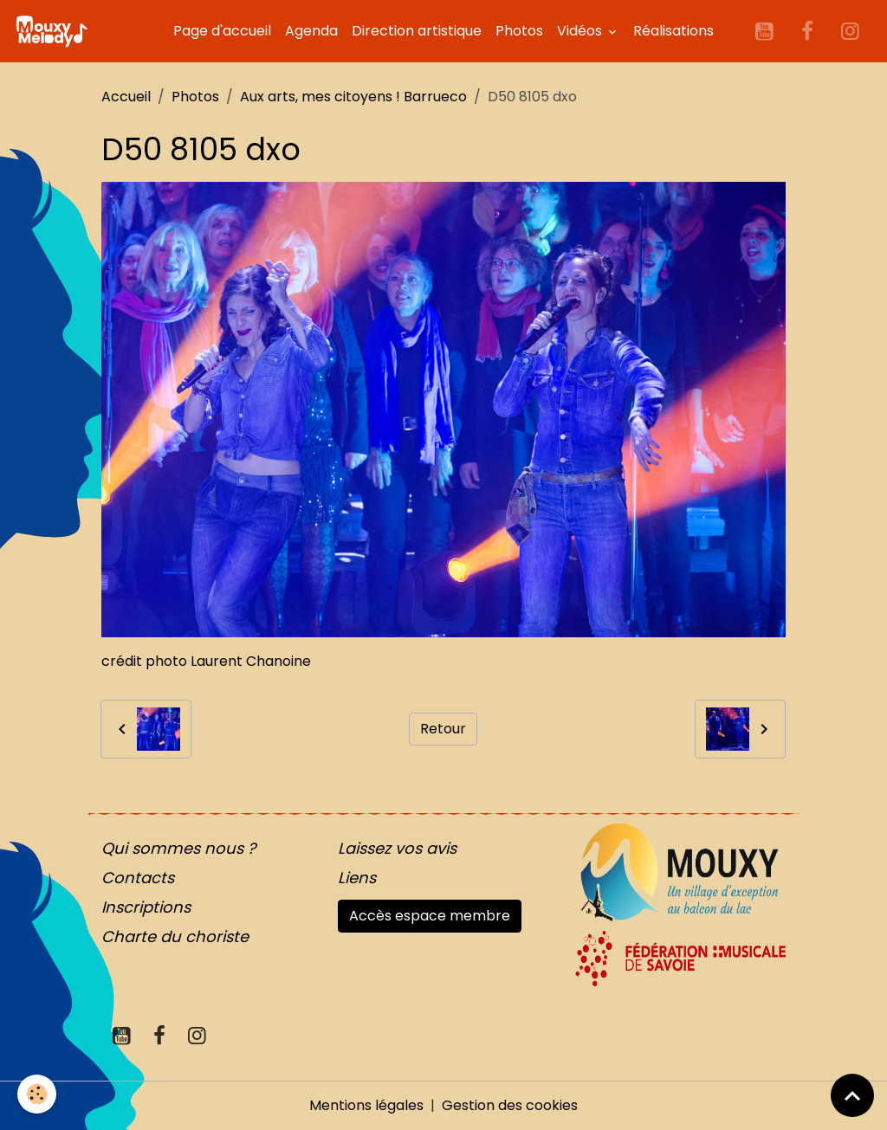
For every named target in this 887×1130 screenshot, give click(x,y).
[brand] (54, 31)
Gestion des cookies (510, 1105)
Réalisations (673, 31)
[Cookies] (36, 1094)
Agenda (311, 31)
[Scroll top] (852, 1095)
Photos (519, 31)
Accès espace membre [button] (429, 916)
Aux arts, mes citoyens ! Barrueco (353, 97)
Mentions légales (366, 1105)
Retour (443, 729)
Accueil (126, 97)
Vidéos (581, 31)
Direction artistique (417, 31)
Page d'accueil (222, 31)
